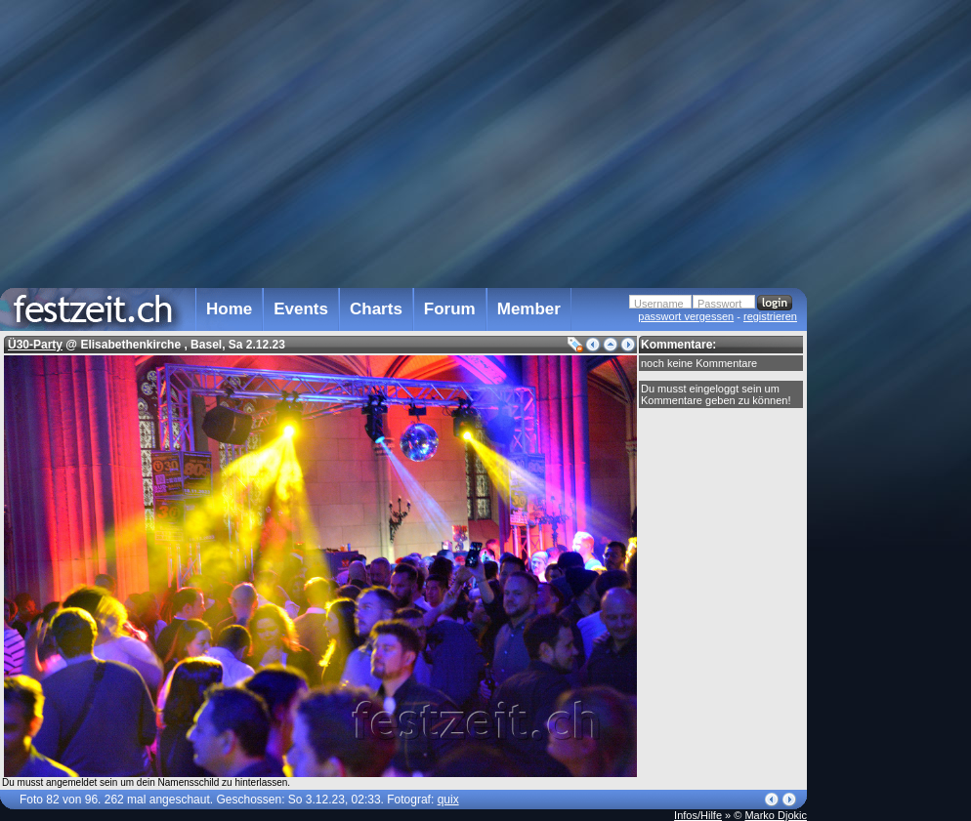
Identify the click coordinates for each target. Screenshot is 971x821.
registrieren (770, 316)
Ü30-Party (35, 344)
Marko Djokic (775, 815)
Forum (450, 309)
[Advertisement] (893, 393)
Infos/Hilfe (698, 815)
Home (229, 309)
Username (659, 303)
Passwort (719, 303)
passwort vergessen (686, 316)
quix (448, 799)
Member (529, 309)
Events (301, 309)
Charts (376, 309)
